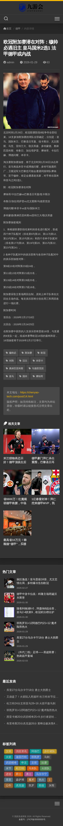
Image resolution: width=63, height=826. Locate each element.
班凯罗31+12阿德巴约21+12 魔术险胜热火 (32, 710)
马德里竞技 (36, 368)
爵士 (18, 774)
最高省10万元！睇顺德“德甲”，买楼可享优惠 (15, 544)
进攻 (8, 774)
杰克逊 (20, 785)
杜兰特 (20, 768)
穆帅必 (11, 352)
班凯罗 (35, 757)
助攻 (41, 785)
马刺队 (33, 768)
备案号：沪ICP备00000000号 (32, 819)
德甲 (17, 28)
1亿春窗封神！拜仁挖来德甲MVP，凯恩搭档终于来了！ (44, 503)
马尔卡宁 (41, 774)
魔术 (31, 779)
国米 (23, 376)
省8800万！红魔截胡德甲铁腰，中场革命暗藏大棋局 (15, 503)
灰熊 (51, 785)
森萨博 (20, 779)
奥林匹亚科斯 (14, 368)
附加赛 (27, 352)
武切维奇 (11, 762)
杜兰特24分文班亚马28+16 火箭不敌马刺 (31, 703)
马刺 (47, 757)
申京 (24, 762)
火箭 (8, 757)
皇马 (10, 376)
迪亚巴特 (21, 757)
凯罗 (31, 785)
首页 (7, 28)
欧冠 (41, 352)
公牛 (8, 785)
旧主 (23, 360)
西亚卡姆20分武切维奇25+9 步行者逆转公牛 (33, 716)
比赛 (44, 762)
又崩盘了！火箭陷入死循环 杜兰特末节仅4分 (33, 696)
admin (8, 62)
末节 (8, 768)
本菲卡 (38, 360)
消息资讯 (21, 751)
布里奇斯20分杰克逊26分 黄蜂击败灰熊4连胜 (33, 723)
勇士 (28, 774)
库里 (8, 779)
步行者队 (49, 751)
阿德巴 (35, 751)
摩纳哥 (38, 376)
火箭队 (45, 768)
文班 (8, 751)
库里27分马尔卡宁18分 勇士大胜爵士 (29, 690)
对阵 (10, 360)
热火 (41, 779)
